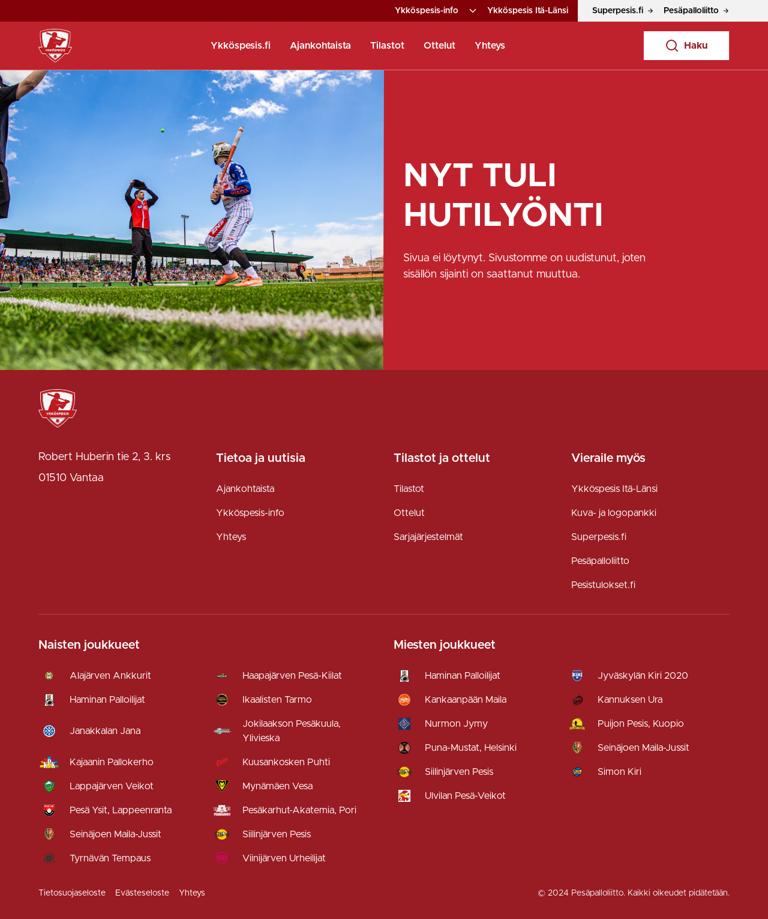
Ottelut (439, 45)
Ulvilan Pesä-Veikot (465, 796)
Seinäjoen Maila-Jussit (115, 834)
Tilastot (387, 45)
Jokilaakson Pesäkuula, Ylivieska (291, 731)
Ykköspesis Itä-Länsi (527, 11)
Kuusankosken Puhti (286, 762)
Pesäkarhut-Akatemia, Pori (299, 810)
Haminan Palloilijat (107, 700)
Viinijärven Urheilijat (284, 858)
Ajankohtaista (320, 45)
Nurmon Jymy (456, 724)
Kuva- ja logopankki (613, 513)
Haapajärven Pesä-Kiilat (292, 676)
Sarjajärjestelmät (428, 537)
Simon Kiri (619, 772)
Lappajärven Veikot (112, 786)
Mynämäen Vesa (277, 786)
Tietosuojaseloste (72, 893)
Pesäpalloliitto (600, 561)
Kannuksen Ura (630, 700)
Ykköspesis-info (426, 11)
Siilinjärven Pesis (276, 834)
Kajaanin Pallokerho (112, 762)
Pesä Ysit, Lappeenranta (121, 810)
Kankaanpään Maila (465, 700)
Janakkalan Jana (105, 731)
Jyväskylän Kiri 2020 (643, 676)
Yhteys (490, 45)
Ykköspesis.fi (241, 45)
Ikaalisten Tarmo (277, 700)
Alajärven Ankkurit (110, 676)
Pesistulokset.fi (603, 585)
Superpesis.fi (598, 537)
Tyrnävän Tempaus (110, 858)
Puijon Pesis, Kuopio (641, 724)
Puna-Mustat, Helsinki (471, 748)
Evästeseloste (142, 893)
